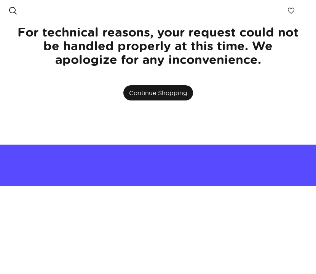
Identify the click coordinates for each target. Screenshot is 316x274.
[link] (152, 10)
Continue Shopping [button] (158, 92)
